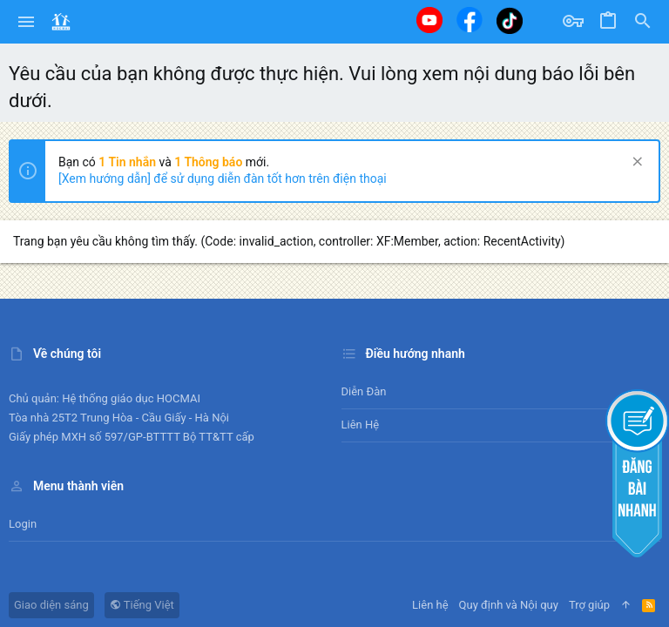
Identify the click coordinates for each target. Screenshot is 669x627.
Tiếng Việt (142, 604)
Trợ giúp (589, 604)
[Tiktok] (510, 20)
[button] (26, 21)
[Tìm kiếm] (642, 21)
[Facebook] (469, 19)
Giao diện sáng (51, 604)
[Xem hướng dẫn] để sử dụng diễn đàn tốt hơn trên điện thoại (222, 178)
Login (23, 523)
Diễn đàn (364, 391)
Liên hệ (360, 424)
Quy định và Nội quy (508, 604)
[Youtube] (429, 20)
